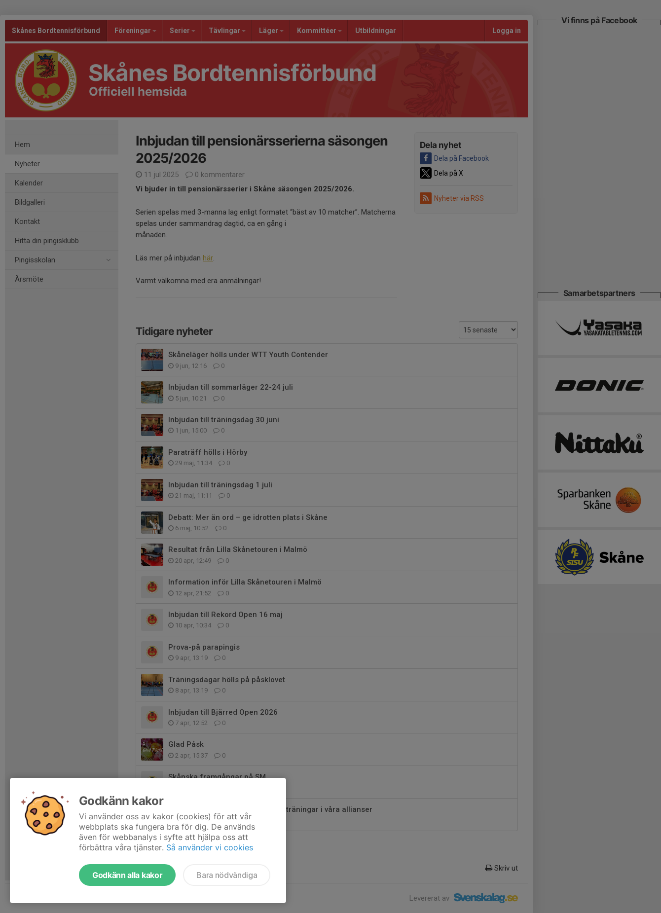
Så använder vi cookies (209, 847)
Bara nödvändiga (226, 875)
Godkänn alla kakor (127, 875)
